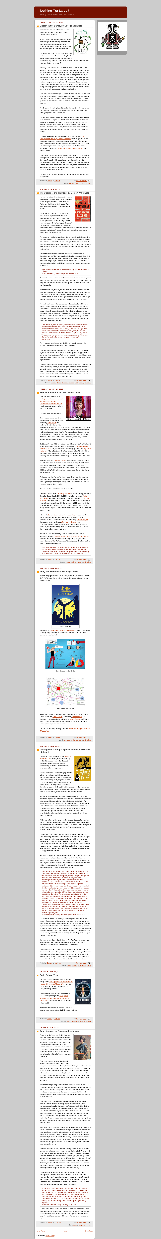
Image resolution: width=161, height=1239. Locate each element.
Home (65, 1231)
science (88, 1021)
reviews (82, 183)
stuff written (87, 562)
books (77, 183)
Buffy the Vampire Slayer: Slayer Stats (59, 572)
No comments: (81, 181)
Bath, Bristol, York (49, 975)
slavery (81, 383)
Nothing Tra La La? (54, 11)
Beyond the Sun (60, 460)
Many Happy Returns (68, 522)
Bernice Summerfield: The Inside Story (61, 515)
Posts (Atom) (50, 1236)
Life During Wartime (63, 494)
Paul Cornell (51, 423)
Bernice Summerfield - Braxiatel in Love (60, 392)
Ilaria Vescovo (77, 717)
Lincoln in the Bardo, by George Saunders (61, 26)
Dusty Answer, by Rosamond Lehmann (59, 1031)
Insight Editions (75, 719)
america (71, 183)
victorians (88, 383)
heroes (74, 966)
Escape (65, 383)
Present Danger (82, 520)
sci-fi (76, 383)
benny (68, 562)
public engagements (78, 1021)
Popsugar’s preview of (63, 630)
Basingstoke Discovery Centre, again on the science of (54, 998)
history (80, 562)
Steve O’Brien (57, 717)
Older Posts (89, 1231)
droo (68, 1021)
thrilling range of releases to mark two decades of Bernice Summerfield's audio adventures (51, 401)
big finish (74, 562)
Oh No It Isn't (46, 448)
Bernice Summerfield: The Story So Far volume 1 (72, 536)
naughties (81, 1225)
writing (89, 966)
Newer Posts (40, 1231)
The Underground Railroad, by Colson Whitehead (64, 193)
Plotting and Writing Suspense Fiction (70, 148)
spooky (88, 183)
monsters (79, 740)
